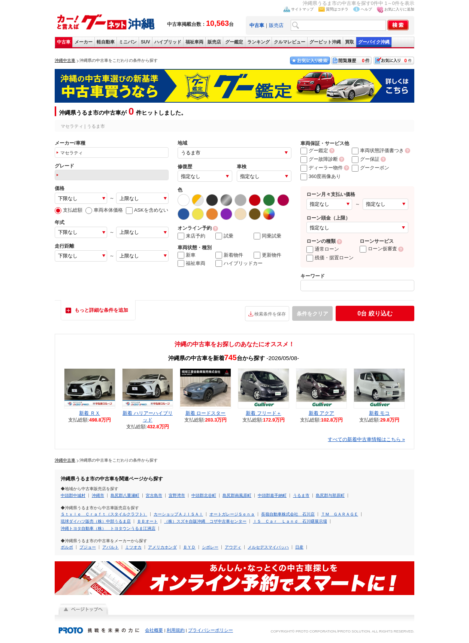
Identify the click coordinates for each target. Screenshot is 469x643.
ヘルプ (366, 9)
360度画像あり (320, 176)
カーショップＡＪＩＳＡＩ (178, 514)
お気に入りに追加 (399, 9)
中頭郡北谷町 (203, 495)
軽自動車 (106, 42)
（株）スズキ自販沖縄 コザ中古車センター (205, 521)
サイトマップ (302, 9)
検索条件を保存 (270, 314)
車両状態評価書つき (378, 150)
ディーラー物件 (321, 167)
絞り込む (374, 313)
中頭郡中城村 (73, 495)
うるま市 (301, 495)
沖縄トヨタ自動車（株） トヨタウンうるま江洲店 (108, 528)
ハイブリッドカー (239, 263)
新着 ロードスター (205, 413)
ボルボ (67, 547)
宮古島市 (154, 495)
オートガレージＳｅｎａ (232, 514)
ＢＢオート (147, 521)
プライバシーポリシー (210, 630)
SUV (145, 42)
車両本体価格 (104, 210)
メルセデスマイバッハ (268, 547)
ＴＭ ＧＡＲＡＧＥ (339, 514)
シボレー (210, 547)
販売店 (276, 25)
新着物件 (229, 255)
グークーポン (370, 167)
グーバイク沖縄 (374, 42)
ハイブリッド (167, 42)
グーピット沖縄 (325, 42)
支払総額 (68, 210)
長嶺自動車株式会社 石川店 (288, 514)
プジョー (87, 547)
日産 (299, 547)
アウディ (233, 547)
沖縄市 (98, 495)
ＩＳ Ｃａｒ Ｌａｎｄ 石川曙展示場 (290, 521)
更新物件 (267, 255)
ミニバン (128, 42)
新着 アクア (322, 413)
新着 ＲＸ (89, 413)
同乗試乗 (267, 236)
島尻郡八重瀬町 (125, 495)
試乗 (224, 236)
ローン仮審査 (378, 248)
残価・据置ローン (330, 257)
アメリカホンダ (162, 547)
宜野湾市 (177, 495)
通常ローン (322, 249)
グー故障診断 (319, 159)
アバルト (110, 547)
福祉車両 (194, 42)
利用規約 (176, 630)
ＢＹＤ (189, 547)
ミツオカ (133, 547)
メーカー (84, 42)
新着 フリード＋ (263, 413)
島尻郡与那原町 (330, 495)
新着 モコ (379, 413)
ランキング (258, 42)
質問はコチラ (337, 9)
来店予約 (191, 236)
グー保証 (365, 159)
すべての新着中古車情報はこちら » (366, 439)
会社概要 (154, 630)
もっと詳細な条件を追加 (101, 310)
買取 (349, 42)
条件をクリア (312, 314)
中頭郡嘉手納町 (272, 495)
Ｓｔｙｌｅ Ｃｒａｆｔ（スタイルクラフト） (104, 514)
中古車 (63, 42)
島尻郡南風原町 (237, 495)
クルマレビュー (289, 42)
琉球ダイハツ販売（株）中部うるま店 (96, 521)
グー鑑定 (234, 42)
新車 (187, 255)
